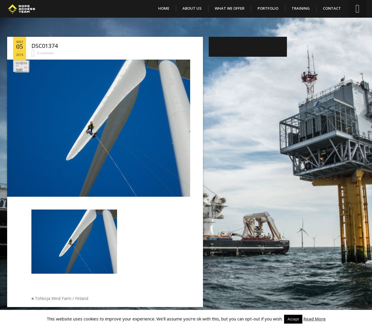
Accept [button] (293, 319)
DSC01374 (44, 46)
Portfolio (268, 8)
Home (163, 8)
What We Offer (229, 8)
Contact (332, 8)
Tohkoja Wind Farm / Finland (61, 298)
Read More (314, 319)
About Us (192, 8)
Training (300, 8)
